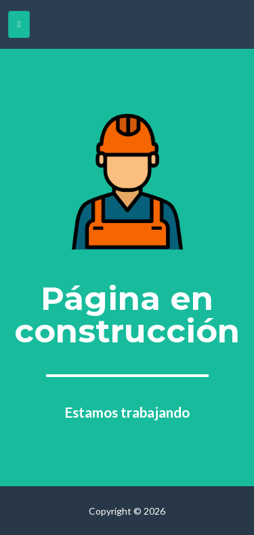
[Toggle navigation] (19, 24)
